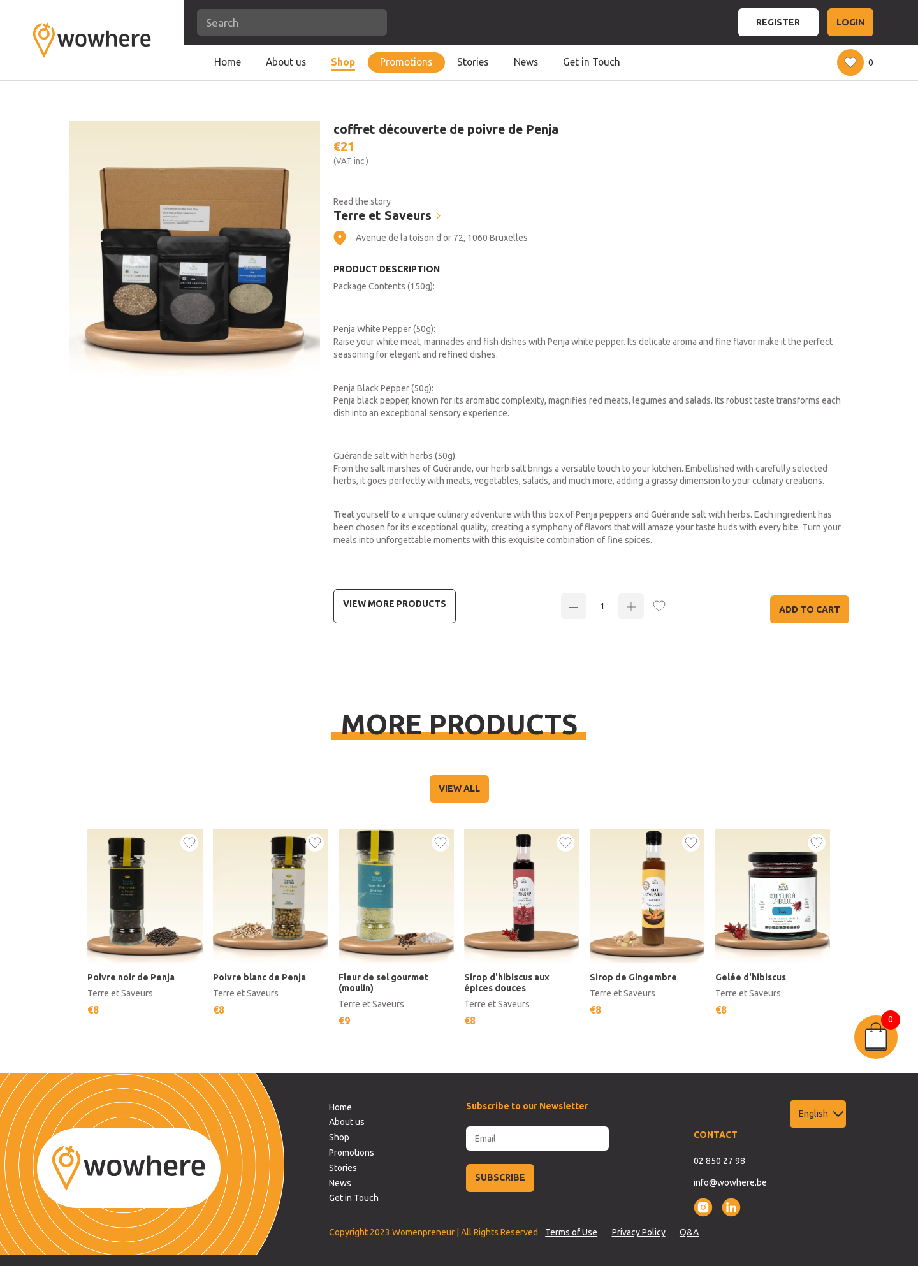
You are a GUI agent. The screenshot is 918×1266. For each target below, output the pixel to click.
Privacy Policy (639, 1232)
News (526, 62)
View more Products (394, 604)
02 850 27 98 (719, 1161)
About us (286, 62)
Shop (343, 62)
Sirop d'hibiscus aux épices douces (507, 982)
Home (227, 62)
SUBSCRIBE (500, 1177)
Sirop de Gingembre (633, 977)
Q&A (689, 1232)
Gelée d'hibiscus (750, 977)
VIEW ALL (459, 788)
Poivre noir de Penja (131, 977)
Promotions (406, 62)
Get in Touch (591, 62)
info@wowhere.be (730, 1182)
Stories (472, 62)
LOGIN (850, 22)
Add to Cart (809, 609)
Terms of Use (571, 1232)
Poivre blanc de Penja (259, 977)
